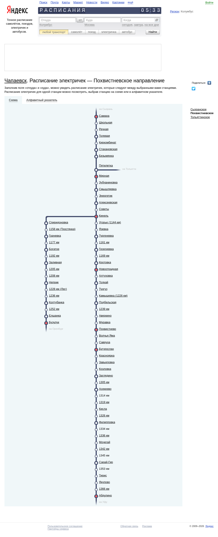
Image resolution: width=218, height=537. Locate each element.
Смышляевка (108, 189)
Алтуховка (106, 275)
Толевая (104, 135)
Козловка (105, 369)
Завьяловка (107, 362)
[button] (80, 20)
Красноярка (106, 355)
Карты (66, 2)
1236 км (54, 295)
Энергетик (105, 195)
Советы (104, 209)
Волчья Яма (107, 335)
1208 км (54, 275)
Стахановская (108, 149)
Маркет (78, 2)
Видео (105, 2)
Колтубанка (56, 302)
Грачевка (55, 235)
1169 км (104, 255)
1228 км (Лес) (58, 289)
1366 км (104, 488)
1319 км (104, 402)
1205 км (54, 269)
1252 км (54, 309)
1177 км (54, 242)
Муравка (104, 322)
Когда (127, 20)
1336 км (104, 435)
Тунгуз (103, 289)
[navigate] (86, 2)
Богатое (54, 249)
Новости (91, 2)
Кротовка (105, 262)
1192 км (54, 255)
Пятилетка (106, 165)
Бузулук (54, 322)
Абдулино (105, 495)
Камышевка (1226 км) (113, 295)
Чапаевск (15, 80)
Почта (55, 2)
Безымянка (106, 155)
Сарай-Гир (106, 462)
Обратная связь (129, 526)
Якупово (104, 482)
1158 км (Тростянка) (62, 229)
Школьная (105, 122)
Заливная (55, 262)
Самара (104, 115)
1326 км (104, 415)
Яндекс (209, 526)
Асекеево (105, 388)
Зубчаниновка (108, 182)
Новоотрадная (108, 269)
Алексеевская (108, 202)
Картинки (118, 2)
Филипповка (107, 422)
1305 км (104, 382)
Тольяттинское (200, 117)
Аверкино (105, 315)
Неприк (54, 282)
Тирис (103, 475)
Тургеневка (106, 235)
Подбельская (107, 302)
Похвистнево (107, 329)
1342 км (104, 448)
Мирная (104, 175)
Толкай (103, 282)
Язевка (103, 229)
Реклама (147, 526)
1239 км (104, 309)
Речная (103, 129)
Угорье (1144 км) (110, 222)
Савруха (104, 342)
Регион (174, 11)
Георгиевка (106, 249)
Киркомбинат (107, 142)
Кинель (104, 215)
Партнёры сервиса (58, 528)
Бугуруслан (106, 349)
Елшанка (55, 315)
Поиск (43, 2)
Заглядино (106, 375)
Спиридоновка (58, 222)
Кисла (103, 408)
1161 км (104, 242)
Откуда (45, 20)
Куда (89, 20)
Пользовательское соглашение (65, 526)
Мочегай (104, 442)
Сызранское (198, 109)
